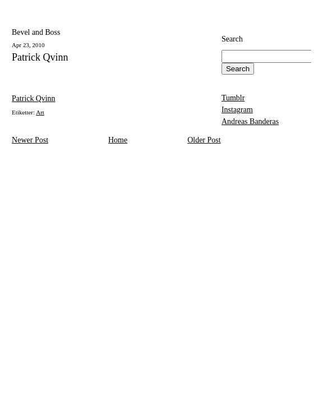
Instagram (237, 109)
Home (117, 140)
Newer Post (30, 140)
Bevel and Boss (36, 32)
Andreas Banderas (250, 121)
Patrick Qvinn (40, 57)
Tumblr (233, 98)
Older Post (204, 140)
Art (40, 112)
